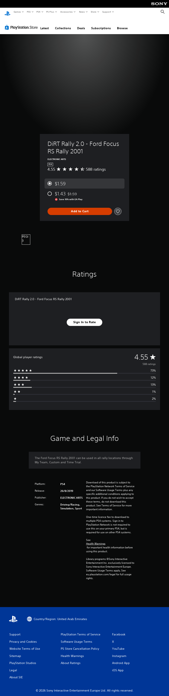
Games (17, 11)
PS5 (29, 11)
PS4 (38, 11)
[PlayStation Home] (7, 12)
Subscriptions (101, 24)
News (82, 11)
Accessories (66, 11)
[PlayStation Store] (22, 23)
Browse (122, 24)
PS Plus (50, 11)
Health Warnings (95, 539)
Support (106, 11)
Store (93, 11)
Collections (63, 24)
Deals (81, 24)
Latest (44, 24)
